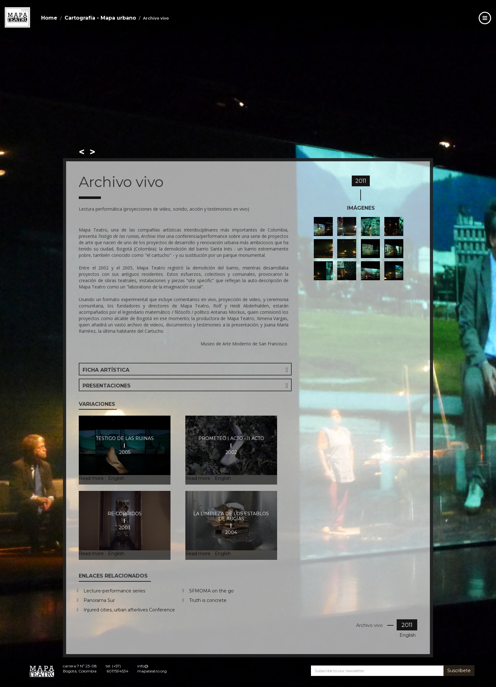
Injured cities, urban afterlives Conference (129, 610)
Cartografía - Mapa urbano (100, 18)
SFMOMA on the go (211, 591)
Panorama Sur (99, 600)
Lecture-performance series (114, 591)
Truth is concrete (207, 600)
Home (49, 18)
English (408, 635)
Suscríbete (459, 670)
